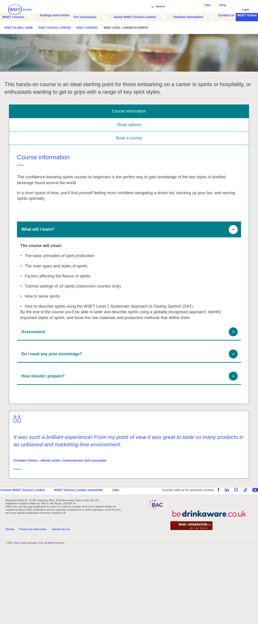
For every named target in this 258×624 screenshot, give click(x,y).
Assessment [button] (131, 343)
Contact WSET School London (28, 505)
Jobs (211, 9)
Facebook (213, 505)
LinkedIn (221, 505)
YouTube (249, 505)
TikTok (240, 505)
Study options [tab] (129, 136)
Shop (224, 9)
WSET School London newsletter (84, 505)
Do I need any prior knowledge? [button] (131, 365)
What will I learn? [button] (131, 241)
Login (245, 9)
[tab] (129, 240)
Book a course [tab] (129, 149)
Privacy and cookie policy (33, 547)
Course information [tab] (129, 122)
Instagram (230, 505)
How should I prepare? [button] (131, 387)
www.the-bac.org (61, 547)
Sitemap (10, 547)
